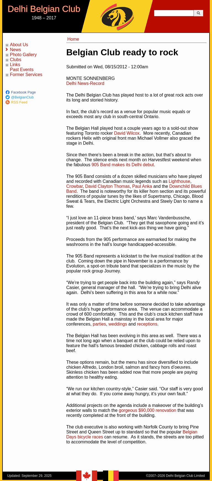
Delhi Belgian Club (44, 9)
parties (99, 324)
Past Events (21, 69)
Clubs (15, 59)
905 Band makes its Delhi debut (123, 164)
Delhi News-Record (85, 83)
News (15, 49)
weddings (118, 324)
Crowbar (74, 186)
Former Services (26, 74)
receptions (147, 324)
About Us (19, 44)
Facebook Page (23, 92)
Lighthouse (179, 181)
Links (15, 64)
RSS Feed (19, 102)
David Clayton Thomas (107, 186)
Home (73, 39)
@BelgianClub (22, 97)
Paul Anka (142, 186)
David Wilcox (126, 133)
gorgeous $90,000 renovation (147, 410)
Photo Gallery (23, 54)
